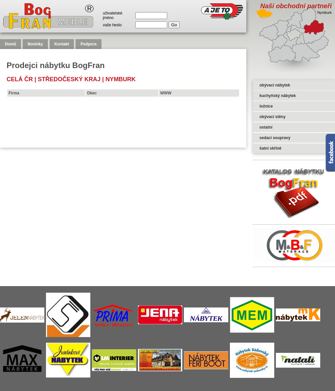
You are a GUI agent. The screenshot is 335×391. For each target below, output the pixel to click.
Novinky (35, 44)
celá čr (20, 79)
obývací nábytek (274, 85)
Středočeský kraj (69, 79)
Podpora (88, 44)
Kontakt (62, 44)
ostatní (265, 127)
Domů (10, 44)
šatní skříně (270, 148)
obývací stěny (272, 116)
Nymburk (120, 79)
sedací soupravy (274, 137)
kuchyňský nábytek (277, 95)
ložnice (266, 106)
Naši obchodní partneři (296, 6)
